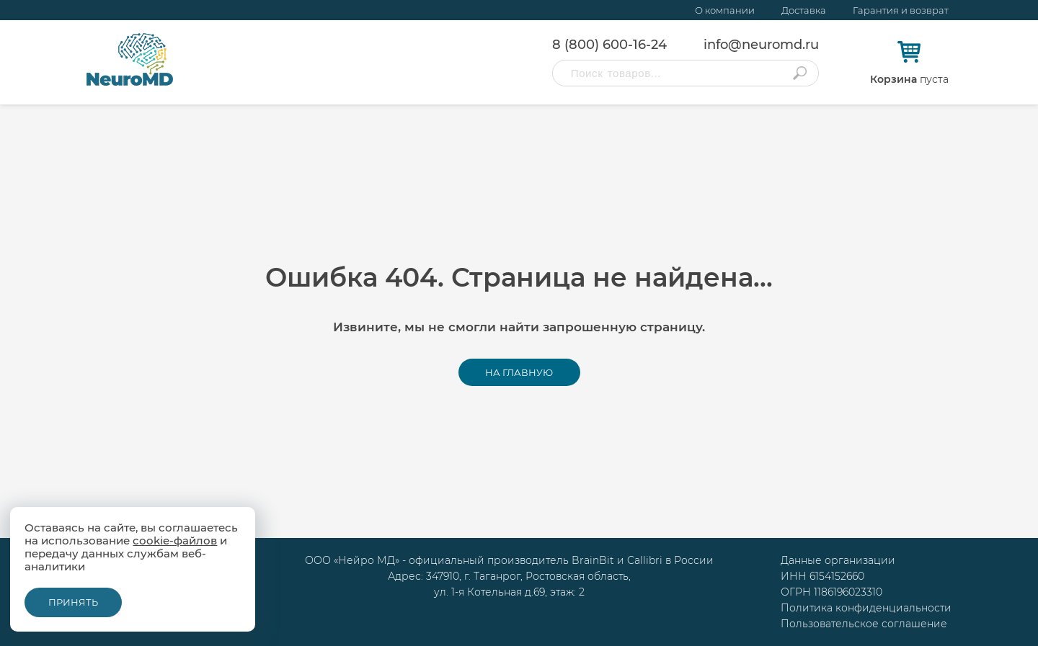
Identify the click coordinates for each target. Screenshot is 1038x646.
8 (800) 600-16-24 (609, 44)
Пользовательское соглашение (864, 623)
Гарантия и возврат (901, 10)
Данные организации (838, 560)
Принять (73, 602)
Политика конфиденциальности (866, 607)
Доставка (803, 10)
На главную (519, 372)
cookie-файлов (175, 540)
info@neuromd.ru (761, 44)
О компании (725, 10)
